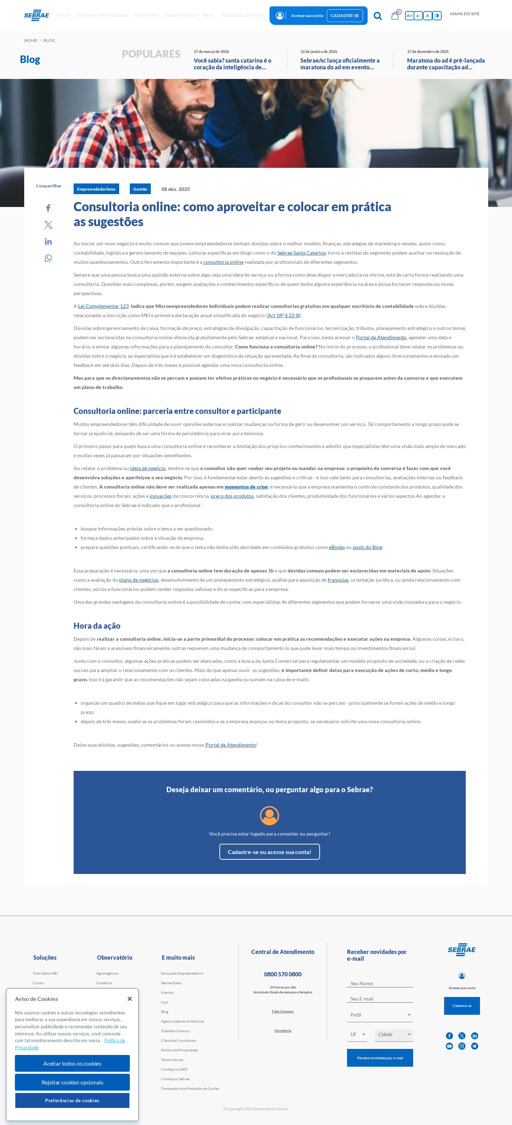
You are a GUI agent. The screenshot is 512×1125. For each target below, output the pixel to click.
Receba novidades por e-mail (380, 1058)
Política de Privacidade (179, 1050)
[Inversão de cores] (437, 15)
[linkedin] (474, 1036)
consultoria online (223, 262)
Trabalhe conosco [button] (242, 15)
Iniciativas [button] (146, 15)
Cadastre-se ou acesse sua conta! (269, 851)
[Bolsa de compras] (395, 15)
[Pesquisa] (378, 15)
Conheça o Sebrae (175, 1079)
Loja (164, 1002)
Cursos (38, 983)
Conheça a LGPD (174, 1069)
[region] (72, 1055)
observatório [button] (181, 15)
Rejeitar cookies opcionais (72, 1082)
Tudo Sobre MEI (45, 973)
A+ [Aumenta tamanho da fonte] (409, 15)
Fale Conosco (283, 1011)
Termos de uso (172, 1059)
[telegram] (474, 1046)
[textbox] (384, 1015)
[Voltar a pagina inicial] (39, 16)
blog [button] (209, 15)
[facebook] (449, 1036)
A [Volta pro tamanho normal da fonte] (427, 15)
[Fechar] (130, 999)
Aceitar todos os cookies (72, 1063)
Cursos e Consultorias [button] (102, 15)
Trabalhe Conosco (175, 1031)
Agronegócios (107, 973)
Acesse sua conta (307, 15)
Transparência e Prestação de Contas (190, 1088)
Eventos (167, 992)
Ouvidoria (282, 1030)
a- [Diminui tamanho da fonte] (418, 15)
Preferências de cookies (72, 1100)
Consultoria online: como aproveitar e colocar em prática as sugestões (232, 214)
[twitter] (461, 1036)
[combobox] (380, 1016)
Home (30, 40)
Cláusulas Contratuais (178, 1040)
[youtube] (449, 1046)
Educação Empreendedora (182, 973)
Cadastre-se (345, 15)
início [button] (64, 15)
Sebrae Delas (171, 983)
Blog (164, 1011)
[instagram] (461, 1046)
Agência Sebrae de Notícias (182, 1021)
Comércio (104, 983)
